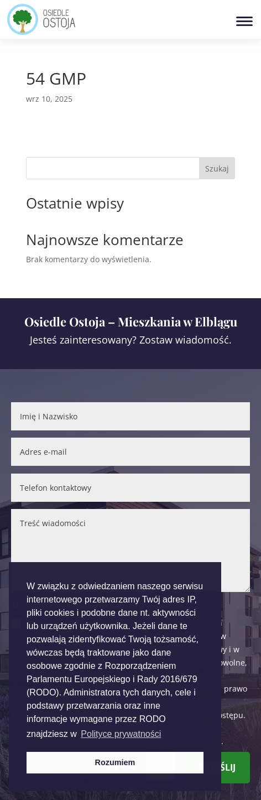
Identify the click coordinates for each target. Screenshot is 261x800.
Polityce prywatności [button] (121, 734)
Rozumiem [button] (115, 762)
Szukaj (217, 168)
